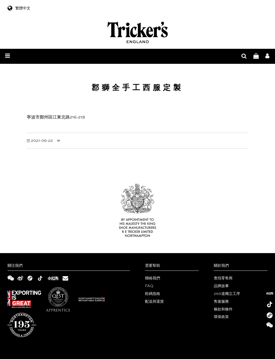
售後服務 (221, 302)
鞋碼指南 (152, 294)
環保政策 (221, 317)
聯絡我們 (152, 278)
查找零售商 (223, 278)
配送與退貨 (154, 302)
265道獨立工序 (227, 294)
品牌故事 (221, 286)
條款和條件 (223, 309)
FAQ (149, 286)
